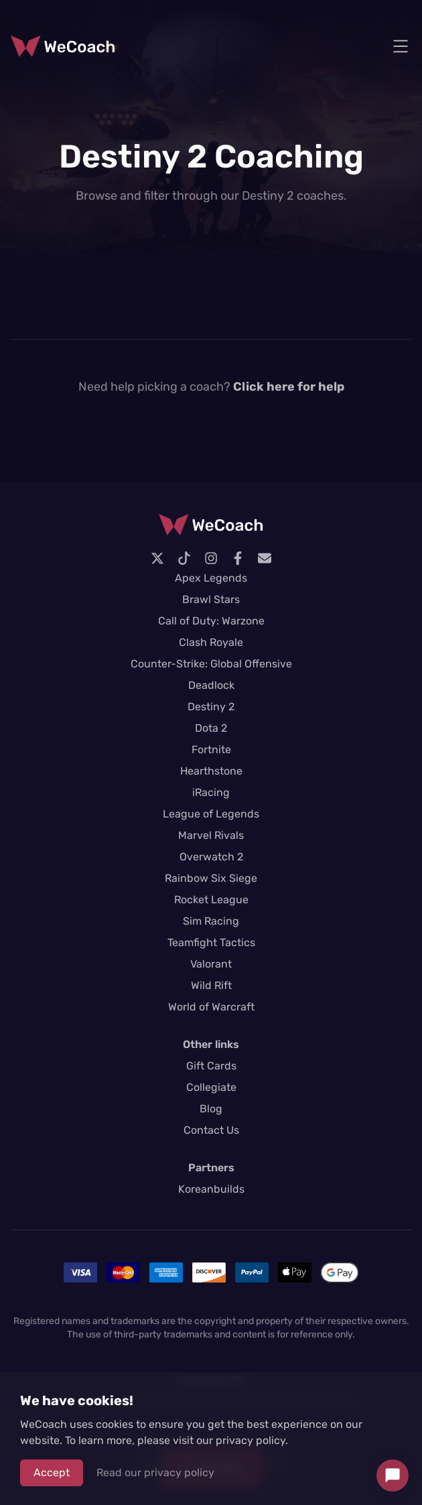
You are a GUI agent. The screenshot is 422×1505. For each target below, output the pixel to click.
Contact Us (211, 1130)
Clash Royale (211, 642)
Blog (211, 1108)
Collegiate (211, 1087)
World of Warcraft (211, 1006)
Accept (51, 1472)
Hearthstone (211, 771)
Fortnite (211, 749)
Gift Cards (211, 1065)
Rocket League (211, 899)
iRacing (211, 792)
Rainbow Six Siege (211, 878)
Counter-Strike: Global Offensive (211, 663)
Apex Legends (211, 578)
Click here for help (288, 386)
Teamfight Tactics (211, 942)
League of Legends (211, 813)
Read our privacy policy (155, 1472)
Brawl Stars (211, 599)
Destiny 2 (211, 706)
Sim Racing (211, 921)
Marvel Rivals (211, 835)
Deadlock (211, 685)
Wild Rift (211, 985)
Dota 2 (211, 728)
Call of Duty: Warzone (211, 620)
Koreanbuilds (211, 1189)
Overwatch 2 (211, 856)
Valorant (211, 964)
